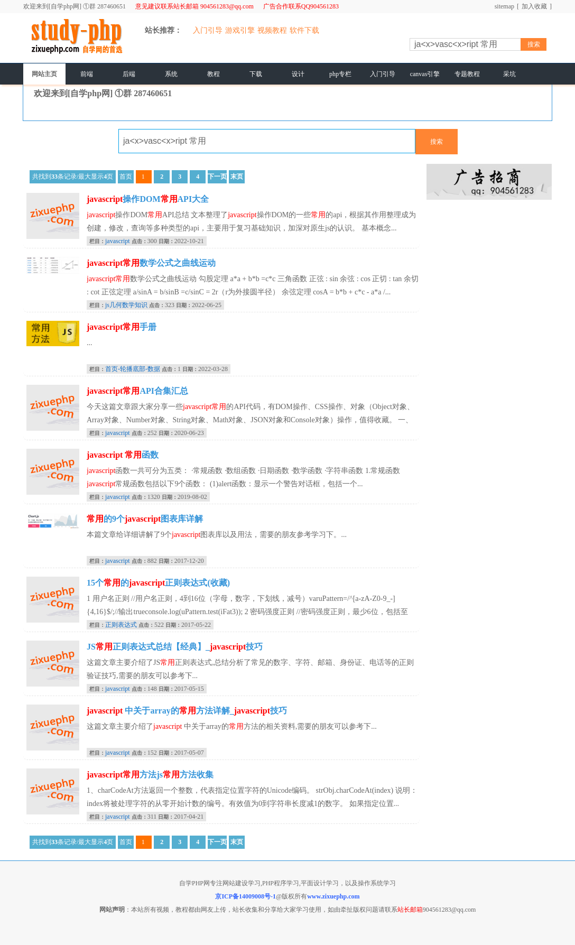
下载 (255, 74)
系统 (171, 74)
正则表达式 (121, 624)
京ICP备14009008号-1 (245, 896)
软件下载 (304, 30)
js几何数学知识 (126, 305)
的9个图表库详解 (145, 518)
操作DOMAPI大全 (148, 198)
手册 (121, 326)
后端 (129, 74)
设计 (298, 74)
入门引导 (207, 30)
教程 (213, 74)
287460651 (111, 6)
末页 (236, 176)
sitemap (504, 6)
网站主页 (44, 74)
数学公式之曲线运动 (151, 262)
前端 (86, 74)
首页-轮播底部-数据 (132, 369)
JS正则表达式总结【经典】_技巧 (175, 646)
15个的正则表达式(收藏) (158, 582)
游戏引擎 (240, 30)
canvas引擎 (425, 74)
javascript (117, 241)
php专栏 (340, 74)
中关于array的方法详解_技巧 (187, 710)
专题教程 (467, 74)
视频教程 (272, 30)
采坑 (509, 74)
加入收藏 (534, 6)
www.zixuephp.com (333, 896)
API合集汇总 (137, 390)
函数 (123, 454)
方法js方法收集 (150, 774)
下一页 (217, 176)
